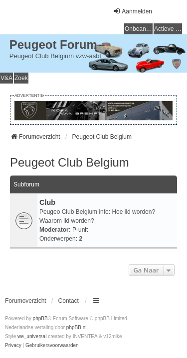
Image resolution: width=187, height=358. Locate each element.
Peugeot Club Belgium (69, 162)
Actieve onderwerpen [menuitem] (168, 28)
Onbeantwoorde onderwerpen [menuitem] (139, 28)
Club (47, 202)
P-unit (80, 229)
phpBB (40, 318)
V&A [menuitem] (6, 78)
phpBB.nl (76, 327)
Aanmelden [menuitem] (132, 11)
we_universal (31, 336)
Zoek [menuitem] (21, 78)
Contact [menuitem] (68, 300)
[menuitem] (13, 345)
